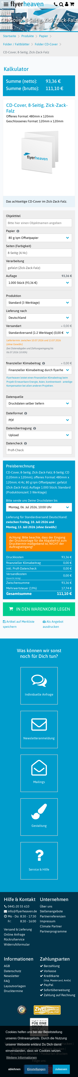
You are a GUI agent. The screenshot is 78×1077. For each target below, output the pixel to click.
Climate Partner (51, 926)
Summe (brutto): (22, 88)
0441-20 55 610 (17, 906)
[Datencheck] (39, 450)
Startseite (9, 36)
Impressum (47, 921)
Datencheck (14, 443)
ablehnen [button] (14, 1070)
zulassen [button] (61, 1070)
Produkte (27, 36)
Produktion (13, 295)
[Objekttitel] (39, 223)
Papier (43, 36)
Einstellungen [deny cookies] (36, 1070)
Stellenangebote (51, 911)
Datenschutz (12, 971)
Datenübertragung (19, 428)
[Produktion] (42, 302)
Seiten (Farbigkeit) (18, 246)
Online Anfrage (14, 934)
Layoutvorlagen (15, 986)
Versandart (13, 326)
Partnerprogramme (53, 931)
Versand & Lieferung (18, 929)
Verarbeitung (15, 261)
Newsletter (11, 976)
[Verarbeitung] (39, 267)
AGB (7, 966)
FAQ (7, 981)
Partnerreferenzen (53, 916)
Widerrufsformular (17, 944)
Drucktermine (13, 991)
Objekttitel (13, 216)
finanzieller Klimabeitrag (23, 363)
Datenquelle (14, 396)
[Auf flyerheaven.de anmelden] (66, 4)
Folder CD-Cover (46, 44)
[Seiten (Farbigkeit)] (39, 253)
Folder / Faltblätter (16, 44)
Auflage (11, 276)
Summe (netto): (21, 81)
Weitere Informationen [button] (21, 1058)
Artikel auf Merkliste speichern (18, 624)
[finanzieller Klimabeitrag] (42, 370)
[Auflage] (42, 283)
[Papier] (42, 238)
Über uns (46, 906)
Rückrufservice (14, 939)
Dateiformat (14, 413)
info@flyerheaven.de (20, 911)
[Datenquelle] (42, 403)
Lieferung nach (16, 311)
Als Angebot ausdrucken (53, 624)
